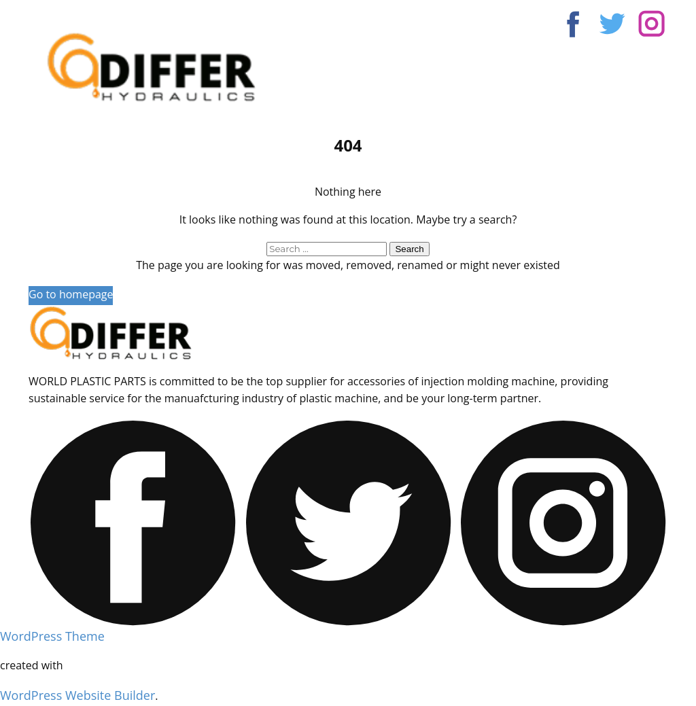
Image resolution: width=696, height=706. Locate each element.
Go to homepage (71, 294)
